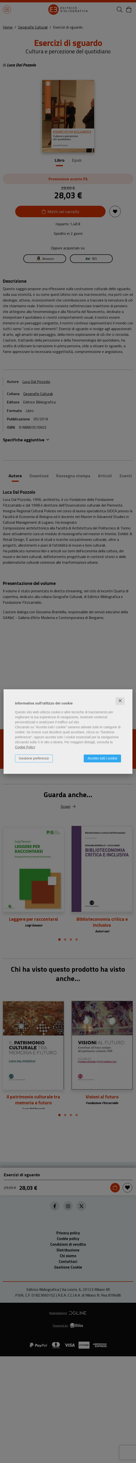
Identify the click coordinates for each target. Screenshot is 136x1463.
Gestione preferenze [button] (34, 758)
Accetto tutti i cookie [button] (102, 758)
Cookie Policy (25, 747)
